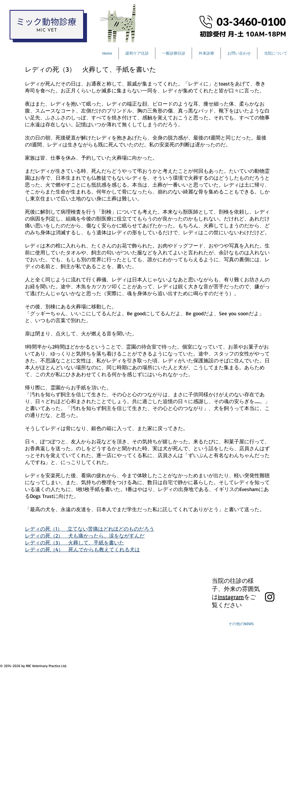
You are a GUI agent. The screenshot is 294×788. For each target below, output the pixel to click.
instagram (231, 597)
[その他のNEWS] (240, 623)
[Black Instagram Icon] (269, 597)
